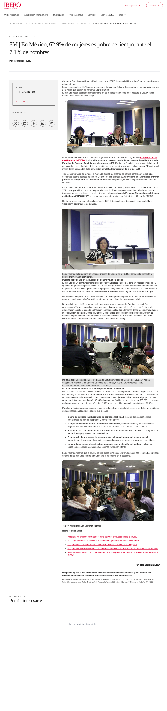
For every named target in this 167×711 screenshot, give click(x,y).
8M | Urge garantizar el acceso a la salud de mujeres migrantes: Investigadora (103, 541)
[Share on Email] (52, 123)
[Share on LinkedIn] (25, 123)
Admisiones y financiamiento (36, 15)
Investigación (58, 15)
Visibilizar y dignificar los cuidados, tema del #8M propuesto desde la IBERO (102, 537)
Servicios (92, 15)
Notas (83, 23)
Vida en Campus (76, 15)
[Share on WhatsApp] (43, 123)
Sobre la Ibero (16, 23)
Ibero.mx (155, 6)
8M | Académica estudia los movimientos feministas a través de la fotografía (102, 545)
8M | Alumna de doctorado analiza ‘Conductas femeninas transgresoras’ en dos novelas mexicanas (112, 548)
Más (122, 15)
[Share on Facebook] (34, 123)
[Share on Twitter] (16, 123)
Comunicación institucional (42, 23)
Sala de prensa (132, 6)
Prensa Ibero (68, 23)
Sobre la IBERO (107, 15)
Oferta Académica (11, 15)
